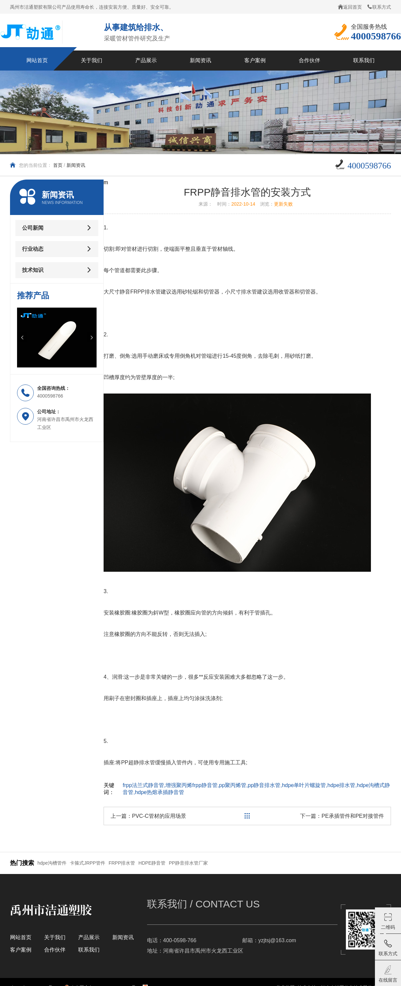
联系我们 (89, 950)
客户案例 (20, 950)
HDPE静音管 (151, 863)
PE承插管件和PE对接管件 (352, 816)
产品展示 (89, 937)
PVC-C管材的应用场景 (159, 816)
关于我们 (54, 937)
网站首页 (20, 937)
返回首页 (350, 7)
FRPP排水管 (122, 863)
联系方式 (379, 7)
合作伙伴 (54, 950)
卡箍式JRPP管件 (87, 863)
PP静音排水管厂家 (188, 863)
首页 (57, 165)
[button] (22, 337)
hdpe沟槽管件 (51, 863)
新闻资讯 (75, 165)
